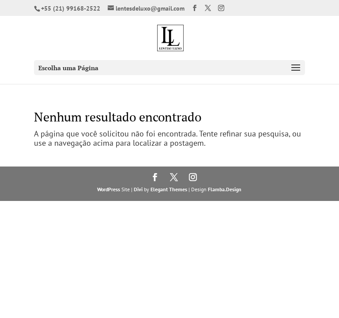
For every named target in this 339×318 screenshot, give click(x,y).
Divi (138, 189)
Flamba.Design (224, 189)
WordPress (108, 189)
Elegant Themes (169, 189)
